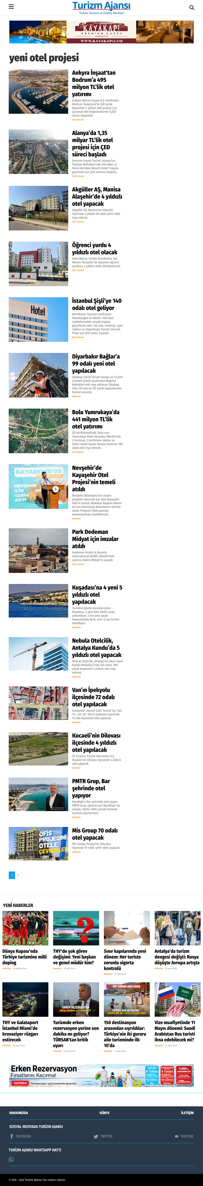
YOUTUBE (184, 1136)
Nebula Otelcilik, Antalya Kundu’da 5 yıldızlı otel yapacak (97, 647)
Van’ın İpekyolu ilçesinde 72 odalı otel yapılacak (93, 697)
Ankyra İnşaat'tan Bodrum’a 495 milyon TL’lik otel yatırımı (94, 83)
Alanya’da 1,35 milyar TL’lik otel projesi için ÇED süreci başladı (92, 143)
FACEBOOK (20, 1136)
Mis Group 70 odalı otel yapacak (95, 834)
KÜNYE (105, 1113)
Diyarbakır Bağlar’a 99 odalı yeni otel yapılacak (96, 363)
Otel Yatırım (78, 120)
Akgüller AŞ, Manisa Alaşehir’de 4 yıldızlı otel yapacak (97, 196)
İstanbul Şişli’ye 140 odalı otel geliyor (97, 304)
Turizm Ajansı (33, 1180)
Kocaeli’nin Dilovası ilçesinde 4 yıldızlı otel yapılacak (96, 742)
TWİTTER (103, 1136)
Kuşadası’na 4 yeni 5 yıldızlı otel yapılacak (97, 594)
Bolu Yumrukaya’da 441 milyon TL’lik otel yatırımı (96, 419)
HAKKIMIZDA (18, 1113)
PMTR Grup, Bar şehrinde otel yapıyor (91, 788)
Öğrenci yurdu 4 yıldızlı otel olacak (94, 249)
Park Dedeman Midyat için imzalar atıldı (95, 539)
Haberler (76, 396)
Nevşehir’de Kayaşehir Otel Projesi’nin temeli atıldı (93, 478)
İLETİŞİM (187, 1113)
